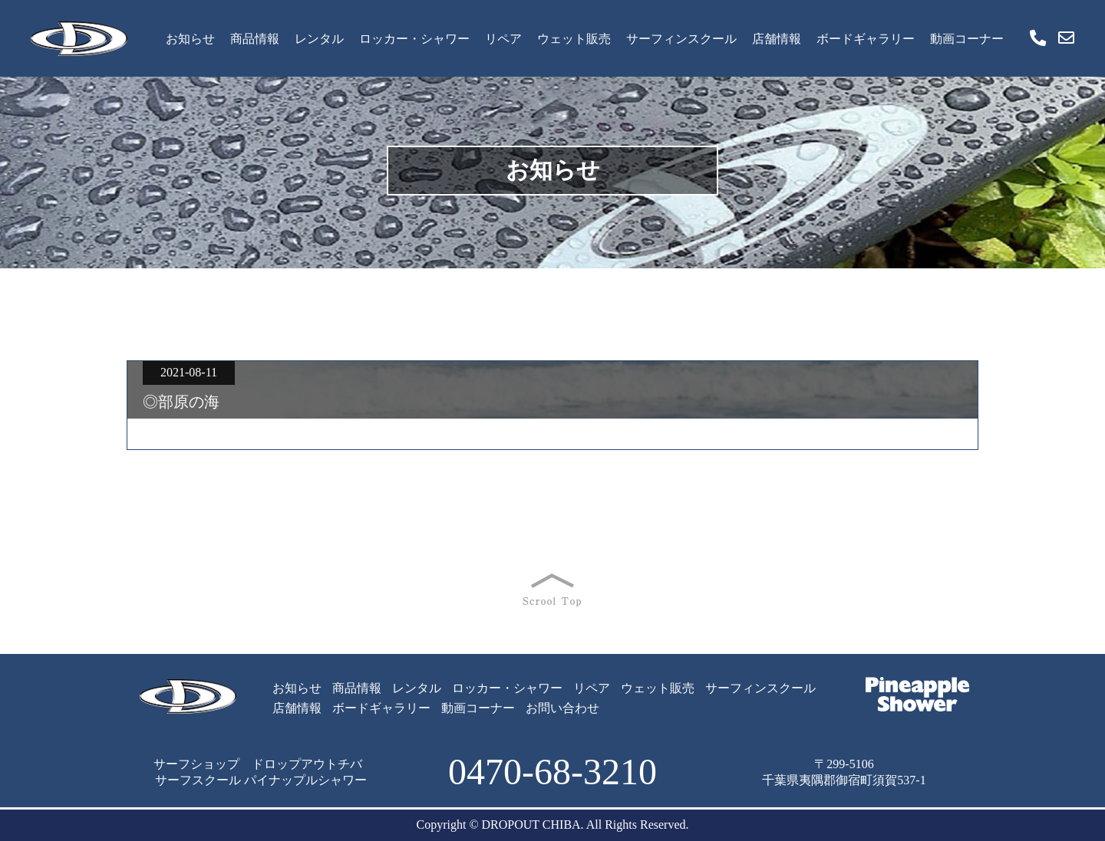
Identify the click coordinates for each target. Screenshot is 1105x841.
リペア (503, 38)
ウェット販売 (574, 38)
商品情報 (254, 38)
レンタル (319, 38)
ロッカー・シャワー (414, 38)
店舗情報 (776, 38)
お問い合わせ (562, 708)
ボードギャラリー (865, 38)
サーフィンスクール (681, 38)
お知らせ (190, 38)
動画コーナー (967, 38)
